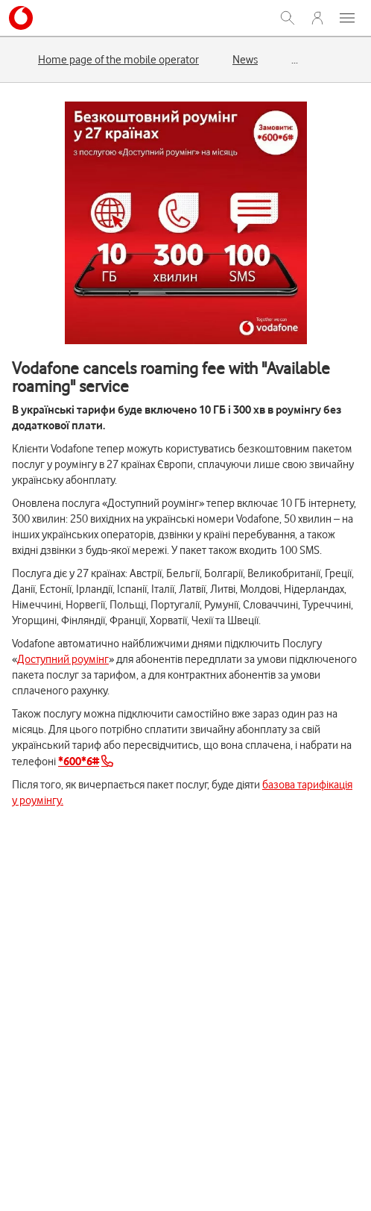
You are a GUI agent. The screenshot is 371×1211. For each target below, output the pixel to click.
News (245, 59)
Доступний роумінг (63, 659)
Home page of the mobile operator (118, 59)
